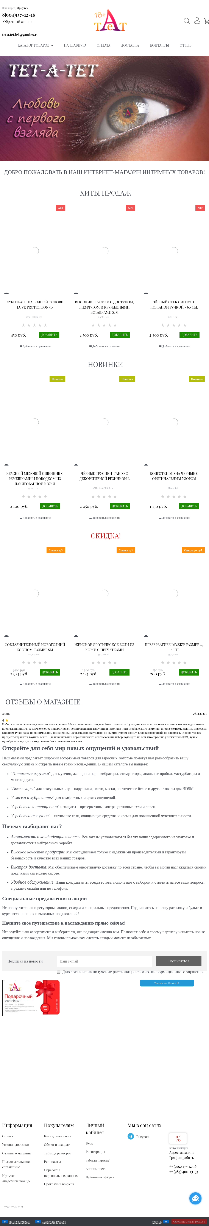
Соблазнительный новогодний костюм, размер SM (35, 647)
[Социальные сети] (195, 1198)
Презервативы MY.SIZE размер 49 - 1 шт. (174, 647)
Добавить (49, 335)
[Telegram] (131, 1136)
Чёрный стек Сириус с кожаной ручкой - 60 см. (174, 304)
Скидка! (106, 535)
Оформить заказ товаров (189, 1221)
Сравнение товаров (54, 1221)
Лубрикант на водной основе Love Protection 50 (34, 304)
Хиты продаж (105, 192)
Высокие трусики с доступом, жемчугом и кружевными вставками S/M (104, 307)
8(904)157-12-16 (18, 14)
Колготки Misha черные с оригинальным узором (174, 476)
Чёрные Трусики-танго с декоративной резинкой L (104, 476)
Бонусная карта (178, 1148)
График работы (182, 1157)
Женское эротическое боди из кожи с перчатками (104, 647)
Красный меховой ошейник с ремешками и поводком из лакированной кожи (35, 478)
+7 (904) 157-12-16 (183, 1166)
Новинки (105, 364)
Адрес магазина (181, 1152)
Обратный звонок (18, 21)
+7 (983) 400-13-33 (183, 1171)
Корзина (157, 1221)
